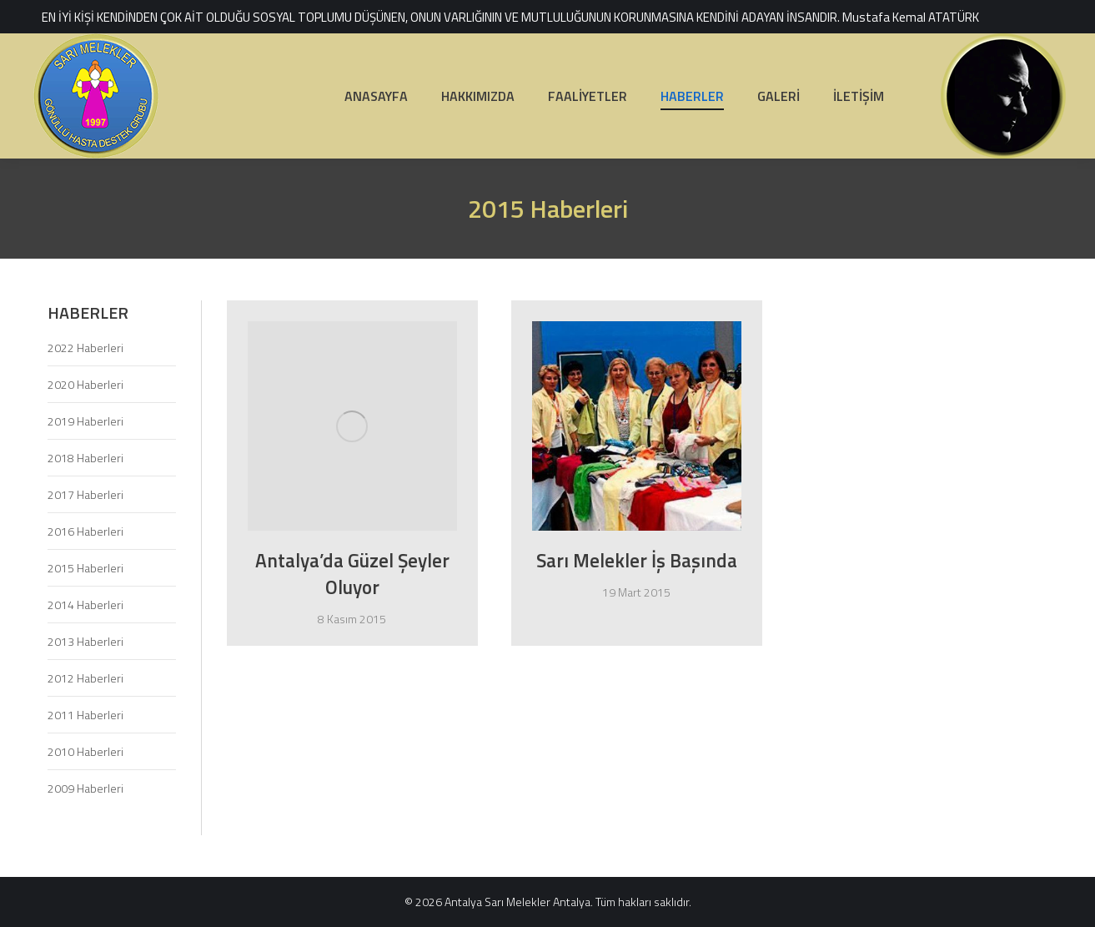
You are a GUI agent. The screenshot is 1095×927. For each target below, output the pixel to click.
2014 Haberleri (85, 604)
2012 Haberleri (85, 678)
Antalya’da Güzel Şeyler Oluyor (352, 574)
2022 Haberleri (85, 347)
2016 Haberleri (85, 531)
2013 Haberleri (85, 641)
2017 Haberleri (85, 494)
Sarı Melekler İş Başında (636, 560)
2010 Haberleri (85, 751)
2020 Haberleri (85, 384)
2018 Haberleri (85, 457)
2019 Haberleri (85, 421)
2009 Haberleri (85, 788)
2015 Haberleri (85, 568)
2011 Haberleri (85, 714)
